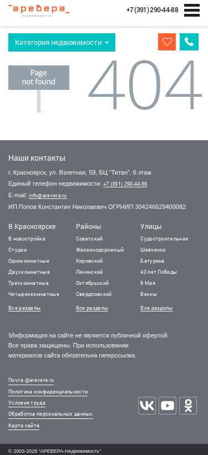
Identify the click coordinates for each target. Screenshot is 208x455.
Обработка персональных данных (50, 414)
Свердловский (94, 294)
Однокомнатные (28, 261)
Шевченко (152, 250)
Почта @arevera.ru (31, 380)
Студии (17, 250)
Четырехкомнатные (33, 294)
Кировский (89, 261)
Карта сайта (23, 425)
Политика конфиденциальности (48, 391)
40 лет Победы (158, 272)
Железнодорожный (100, 250)
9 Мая (147, 283)
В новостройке (26, 239)
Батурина (152, 261)
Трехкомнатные (28, 283)
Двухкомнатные (29, 272)
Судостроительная (164, 239)
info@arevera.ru (48, 195)
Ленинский (89, 272)
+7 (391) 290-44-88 (125, 184)
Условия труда (26, 403)
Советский (89, 239)
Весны (148, 294)
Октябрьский (92, 283)
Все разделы (24, 308)
